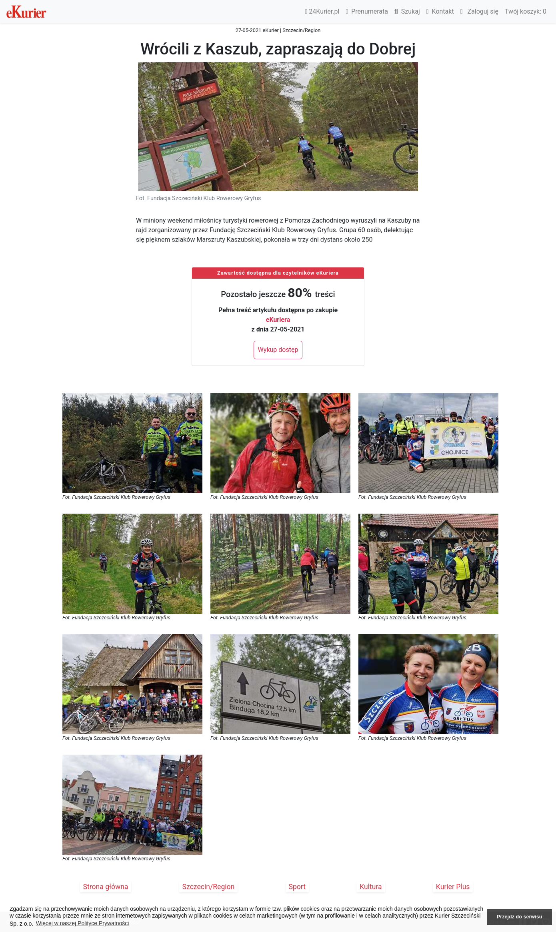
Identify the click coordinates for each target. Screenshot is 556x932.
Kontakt (440, 11)
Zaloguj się (479, 11)
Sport (297, 887)
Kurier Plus (453, 887)
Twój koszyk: (525, 11)
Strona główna (105, 887)
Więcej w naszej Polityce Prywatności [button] (82, 923)
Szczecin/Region (208, 887)
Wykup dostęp (278, 350)
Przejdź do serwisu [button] (519, 917)
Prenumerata (367, 11)
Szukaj (407, 11)
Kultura (371, 887)
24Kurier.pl (322, 11)
